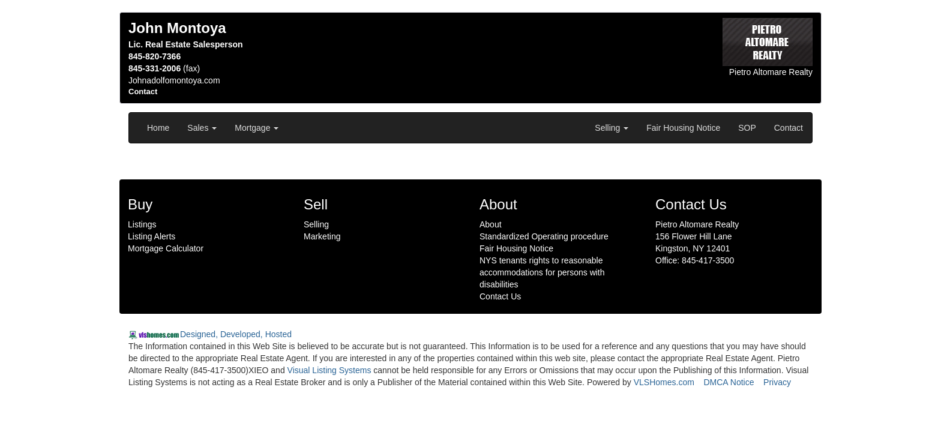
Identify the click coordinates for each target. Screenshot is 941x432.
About (491, 224)
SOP (747, 128)
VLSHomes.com (664, 382)
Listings (142, 224)
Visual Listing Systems (329, 370)
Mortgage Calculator (165, 248)
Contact (788, 128)
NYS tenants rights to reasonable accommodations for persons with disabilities (542, 272)
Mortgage (256, 128)
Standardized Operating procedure (544, 236)
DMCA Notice (728, 382)
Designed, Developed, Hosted (236, 334)
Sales (202, 128)
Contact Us (500, 296)
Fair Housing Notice (683, 128)
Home (158, 128)
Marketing (322, 236)
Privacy (777, 382)
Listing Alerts (151, 236)
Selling (611, 128)
